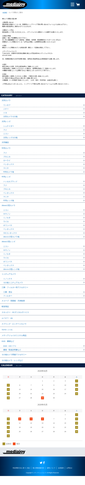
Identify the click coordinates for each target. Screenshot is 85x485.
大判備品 (5, 144)
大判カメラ (6, 100)
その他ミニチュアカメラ (13, 288)
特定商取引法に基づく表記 (21, 477)
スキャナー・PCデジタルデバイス (15, 319)
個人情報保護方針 (38, 477)
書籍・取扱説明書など (12, 358)
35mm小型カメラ (8, 208)
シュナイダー (8, 127)
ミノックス (7, 284)
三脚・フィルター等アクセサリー (15, 293)
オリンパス (7, 229)
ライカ (6, 225)
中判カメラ (6, 150)
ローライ (6, 162)
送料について (51, 477)
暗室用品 (5, 313)
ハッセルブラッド (10, 184)
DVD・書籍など (8, 349)
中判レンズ (6, 179)
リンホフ (6, 105)
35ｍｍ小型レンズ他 (11, 274)
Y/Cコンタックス (10, 237)
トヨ (5, 113)
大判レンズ (6, 122)
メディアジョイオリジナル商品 (14, 343)
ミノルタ (6, 221)
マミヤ (6, 170)
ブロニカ (6, 159)
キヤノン (6, 217)
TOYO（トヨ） (8, 337)
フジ (5, 131)
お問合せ (69, 477)
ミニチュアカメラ (9, 279)
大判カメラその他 (10, 117)
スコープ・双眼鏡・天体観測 (13, 306)
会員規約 (61, 477)
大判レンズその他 (10, 139)
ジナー (6, 109)
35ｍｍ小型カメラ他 (11, 241)
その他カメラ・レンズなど (12, 369)
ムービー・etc (7, 325)
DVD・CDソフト (10, 354)
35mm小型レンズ (8, 246)
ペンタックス (8, 166)
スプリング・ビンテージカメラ (14, 331)
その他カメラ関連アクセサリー (14, 363)
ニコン (6, 135)
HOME (5, 12)
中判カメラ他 (8, 174)
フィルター (7, 301)
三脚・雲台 (7, 298)
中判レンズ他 (8, 203)
